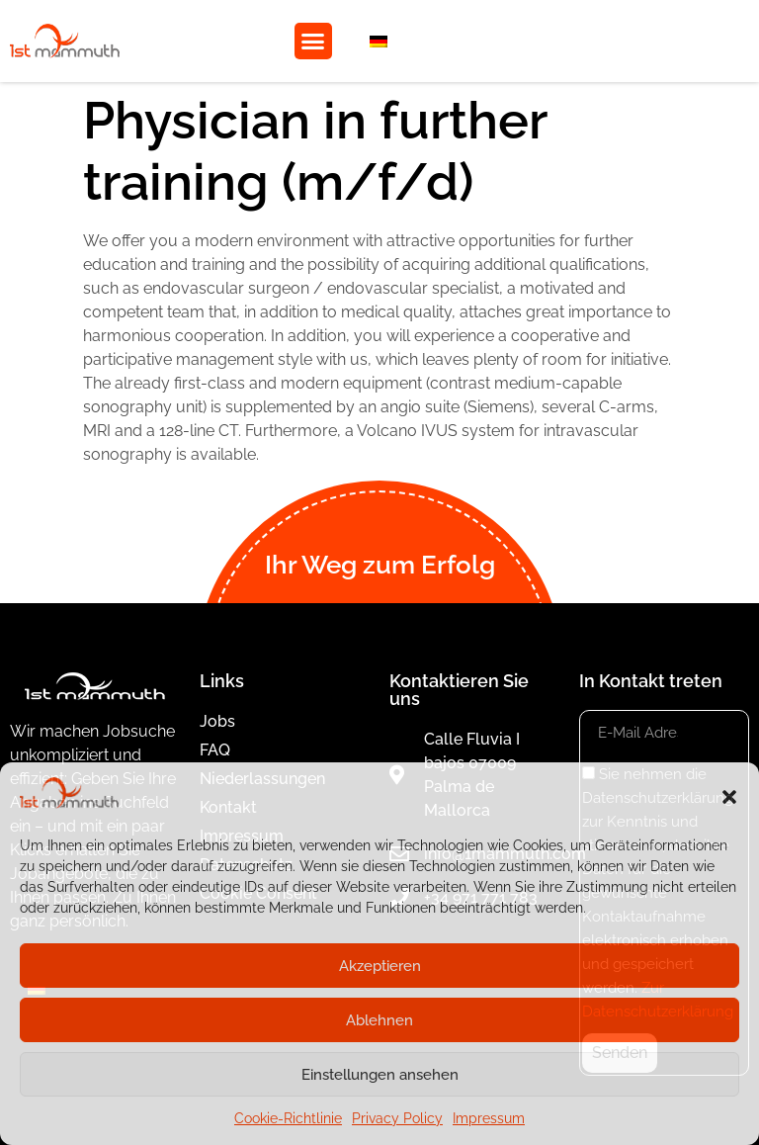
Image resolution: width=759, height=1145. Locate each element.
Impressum (489, 1118)
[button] (729, 797)
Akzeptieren (380, 966)
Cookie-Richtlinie (288, 1118)
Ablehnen (379, 1020)
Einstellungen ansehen (380, 1075)
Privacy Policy (397, 1118)
